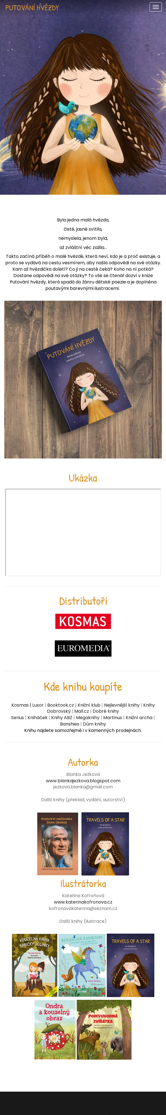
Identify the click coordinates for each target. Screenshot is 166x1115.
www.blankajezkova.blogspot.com (83, 781)
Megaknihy (88, 717)
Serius (17, 717)
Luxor (37, 705)
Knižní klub (89, 705)
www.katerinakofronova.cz (83, 902)
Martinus (112, 717)
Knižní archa (139, 717)
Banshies (70, 724)
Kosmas (20, 705)
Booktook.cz (60, 705)
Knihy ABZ (61, 717)
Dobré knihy (106, 711)
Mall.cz (82, 711)
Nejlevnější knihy (122, 705)
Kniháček (38, 717)
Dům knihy (94, 724)
